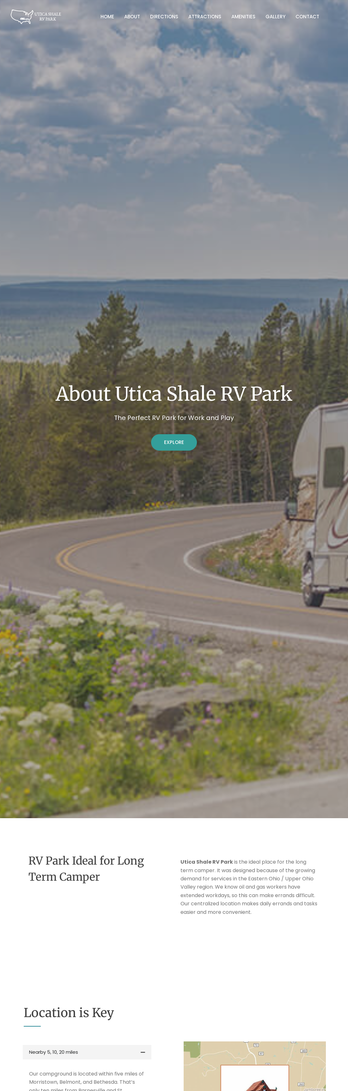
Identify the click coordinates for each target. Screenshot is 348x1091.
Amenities (243, 16)
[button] (87, 1052)
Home (107, 16)
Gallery (275, 16)
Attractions (204, 16)
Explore (174, 442)
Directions (164, 16)
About (132, 16)
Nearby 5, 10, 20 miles (53, 1052)
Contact (307, 16)
